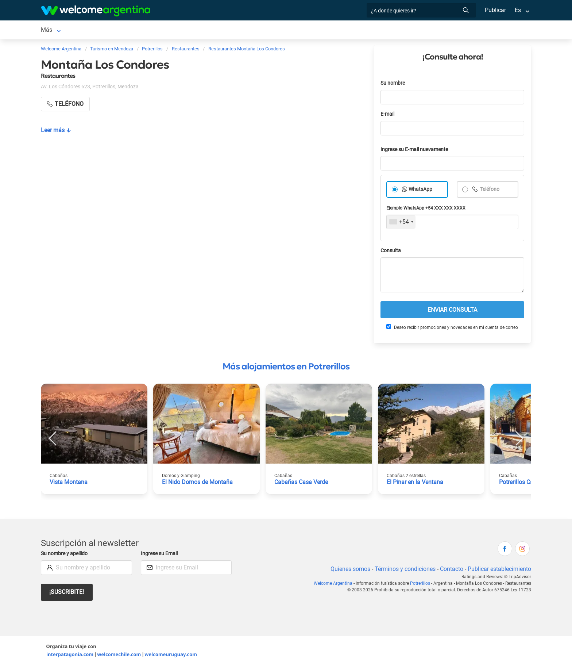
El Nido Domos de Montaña (197, 483)
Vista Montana (69, 483)
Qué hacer (252, 30)
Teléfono (490, 191)
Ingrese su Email (160, 555)
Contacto (451, 570)
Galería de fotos (295, 30)
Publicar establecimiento (499, 570)
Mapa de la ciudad (408, 30)
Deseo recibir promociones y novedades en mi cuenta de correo (451, 328)
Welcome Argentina (335, 584)
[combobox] (401, 223)
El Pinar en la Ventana (415, 483)
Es (518, 10)
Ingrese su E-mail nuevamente (416, 151)
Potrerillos (54, 30)
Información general (350, 30)
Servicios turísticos (162, 30)
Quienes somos (348, 570)
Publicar (495, 10)
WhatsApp (421, 191)
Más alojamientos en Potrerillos (286, 367)
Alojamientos (98, 30)
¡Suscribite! (67, 593)
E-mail (388, 115)
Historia (451, 30)
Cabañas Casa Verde (301, 483)
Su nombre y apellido (65, 555)
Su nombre (393, 84)
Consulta (390, 252)
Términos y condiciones (403, 570)
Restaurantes (213, 30)
